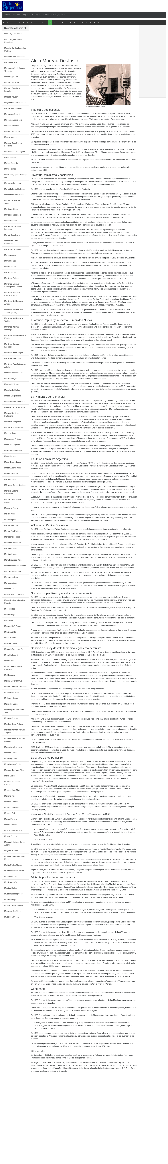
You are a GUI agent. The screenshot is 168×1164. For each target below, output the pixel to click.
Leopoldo (12, 249)
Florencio (15, 687)
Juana (13, 202)
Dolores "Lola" (12, 764)
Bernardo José (14, 711)
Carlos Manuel (13, 865)
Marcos (10, 137)
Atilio (10, 548)
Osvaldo (12, 114)
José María (12, 790)
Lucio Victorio (14, 195)
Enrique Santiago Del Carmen (13, 285)
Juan (11, 77)
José (10, 255)
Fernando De (15, 103)
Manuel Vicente (13, 451)
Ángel (10, 554)
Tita (9, 589)
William (10, 638)
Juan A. (10, 267)
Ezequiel (11, 345)
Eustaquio (11, 492)
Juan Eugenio (13, 108)
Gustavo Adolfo (15, 365)
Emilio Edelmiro (13, 668)
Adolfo (10, 882)
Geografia (16, 15)
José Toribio (13, 319)
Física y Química (58, 15)
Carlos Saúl (12, 543)
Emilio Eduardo (14, 402)
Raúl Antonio (13, 531)
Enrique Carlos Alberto (14, 843)
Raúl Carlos (12, 626)
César (10, 643)
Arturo (11, 759)
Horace (10, 169)
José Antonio (12, 439)
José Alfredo (13, 302)
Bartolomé (11, 655)
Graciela (11, 718)
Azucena (11, 126)
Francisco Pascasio (12, 783)
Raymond (13, 747)
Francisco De (13, 649)
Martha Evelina (15, 566)
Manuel (11, 802)
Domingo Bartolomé (11, 414)
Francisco (12, 183)
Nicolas (11, 384)
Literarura (45, 15)
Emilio (10, 632)
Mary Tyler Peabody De (15, 176)
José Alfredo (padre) (13, 311)
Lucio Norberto (14, 189)
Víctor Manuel (13, 681)
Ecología (36, 15)
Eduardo (11, 83)
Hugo (9, 615)
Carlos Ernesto (14, 601)
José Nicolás (14, 427)
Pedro (11, 508)
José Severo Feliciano (13, 144)
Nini (10, 261)
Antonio (10, 877)
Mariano (11, 807)
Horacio (10, 825)
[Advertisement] (85, 5)
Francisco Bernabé (12, 89)
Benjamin (12, 422)
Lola (11, 525)
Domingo (11, 328)
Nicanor (11, 698)
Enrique (11, 278)
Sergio (10, 379)
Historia (7, 15)
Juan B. (10, 272)
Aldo (8, 620)
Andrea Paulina (15, 49)
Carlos (12, 390)
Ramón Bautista (14, 595)
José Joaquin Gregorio (14, 69)
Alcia (14, 770)
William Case (13, 831)
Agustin (11, 97)
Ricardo (11, 692)
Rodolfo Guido (14, 373)
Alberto (10, 583)
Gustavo (10, 157)
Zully (10, 813)
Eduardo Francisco (14, 40)
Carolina (11, 917)
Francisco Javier (14, 871)
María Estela (15, 336)
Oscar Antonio (13, 724)
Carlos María (14, 857)
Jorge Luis (13, 120)
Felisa (9, 609)
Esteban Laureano (12, 227)
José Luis (12, 62)
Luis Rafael (13, 34)
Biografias (26, 15)
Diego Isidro (12, 396)
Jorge (10, 433)
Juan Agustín (12, 445)
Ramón (10, 456)
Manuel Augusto (14, 731)
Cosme (14, 407)
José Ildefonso (14, 57)
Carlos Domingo (15, 485)
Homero (10, 221)
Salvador (11, 474)
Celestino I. (12, 235)
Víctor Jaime (12, 131)
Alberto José (12, 468)
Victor (11, 577)
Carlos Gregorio (14, 152)
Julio (13, 358)
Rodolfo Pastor (12, 294)
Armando (12, 500)
